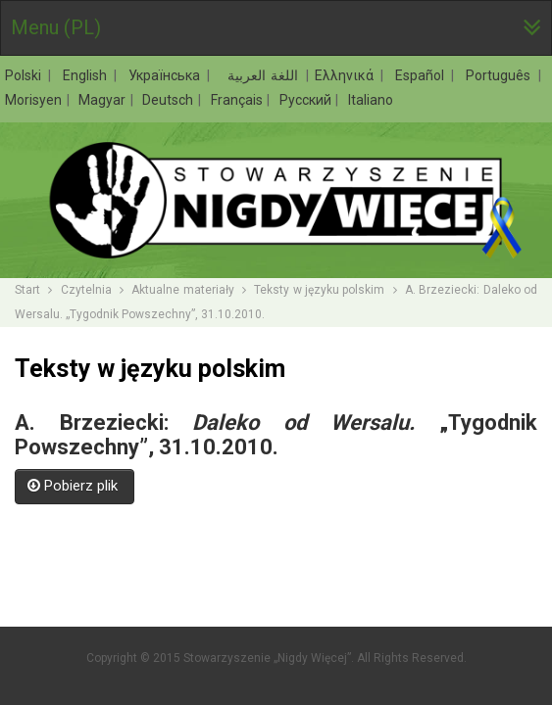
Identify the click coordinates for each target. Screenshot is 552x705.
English (87, 75)
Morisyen (35, 100)
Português (500, 75)
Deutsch (169, 100)
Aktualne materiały (182, 290)
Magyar (103, 100)
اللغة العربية (260, 75)
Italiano (370, 100)
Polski (25, 75)
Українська (166, 75)
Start (27, 290)
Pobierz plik (74, 485)
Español (422, 75)
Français (238, 100)
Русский (306, 100)
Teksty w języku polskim (319, 290)
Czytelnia (86, 290)
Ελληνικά (346, 75)
